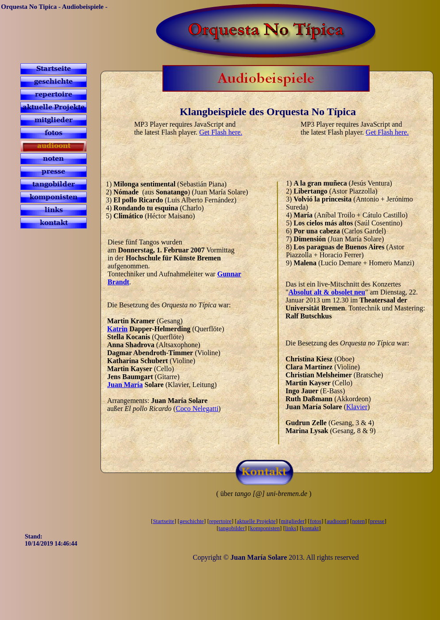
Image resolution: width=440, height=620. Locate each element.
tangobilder (232, 528)
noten (358, 521)
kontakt (310, 528)
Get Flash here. (220, 132)
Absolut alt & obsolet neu (327, 292)
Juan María (125, 384)
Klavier (356, 407)
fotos (315, 521)
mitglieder (293, 521)
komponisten (265, 528)
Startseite (163, 521)
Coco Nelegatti (197, 408)
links (290, 528)
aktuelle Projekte (256, 521)
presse (377, 521)
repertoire (220, 521)
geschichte (192, 521)
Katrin (117, 329)
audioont (337, 521)
